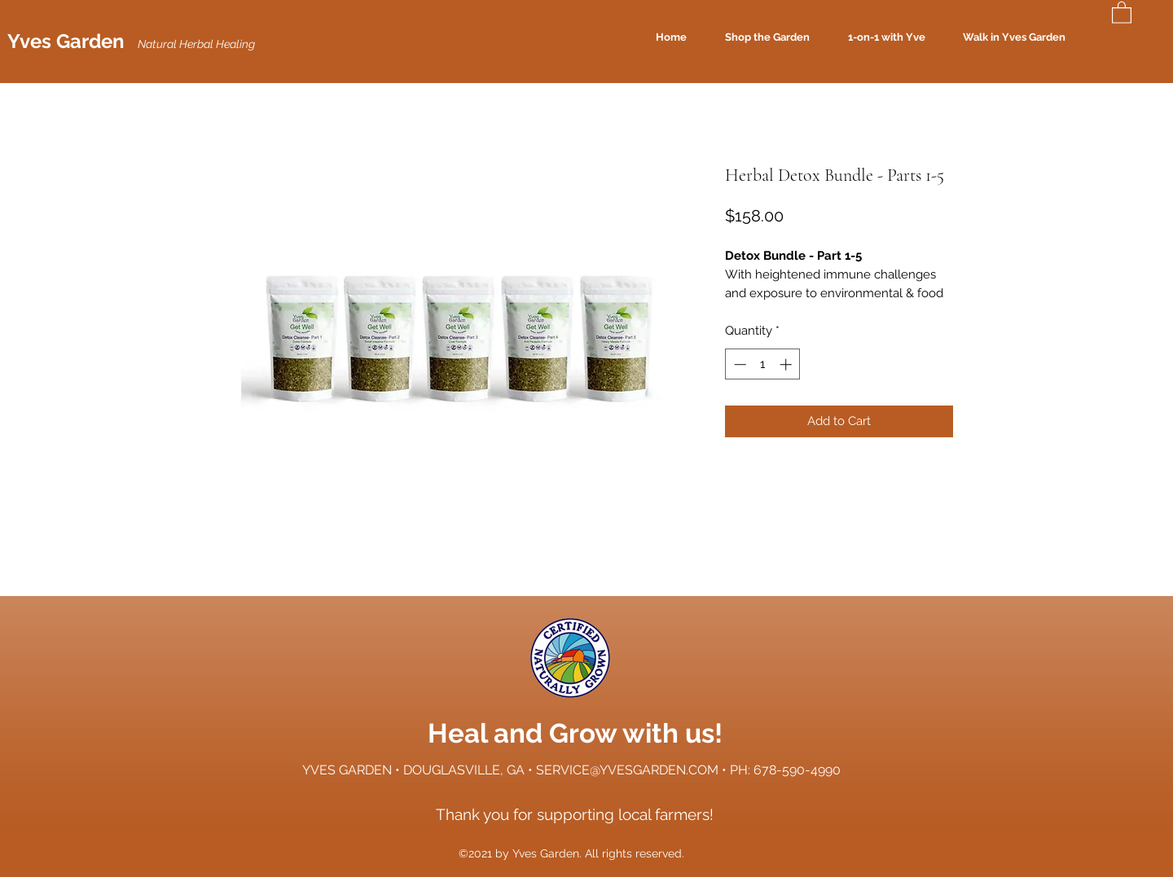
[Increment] (787, 364)
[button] (1121, 12)
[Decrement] (738, 364)
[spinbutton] (762, 364)
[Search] (1101, 37)
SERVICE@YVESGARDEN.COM (627, 770)
